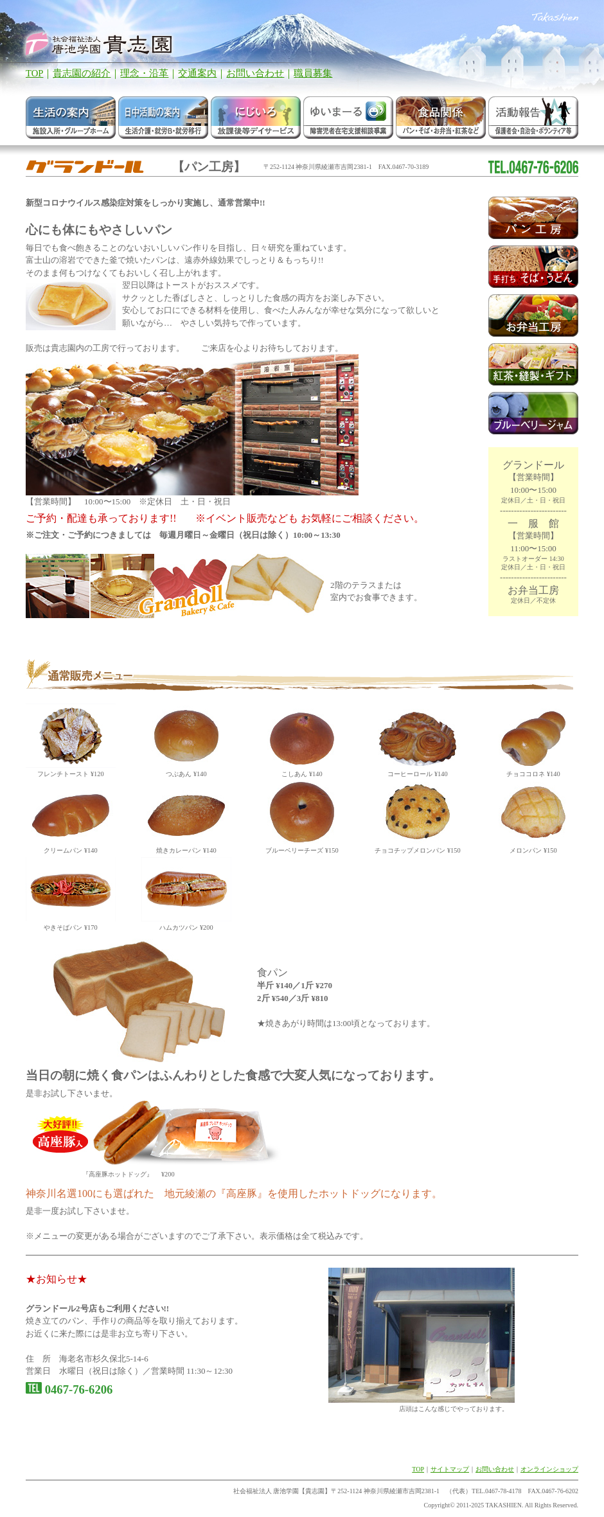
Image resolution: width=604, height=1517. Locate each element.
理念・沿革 (144, 73)
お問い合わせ (255, 73)
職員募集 (313, 73)
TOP (34, 73)
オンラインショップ (549, 1469)
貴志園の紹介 (82, 73)
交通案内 (197, 73)
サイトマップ (450, 1469)
